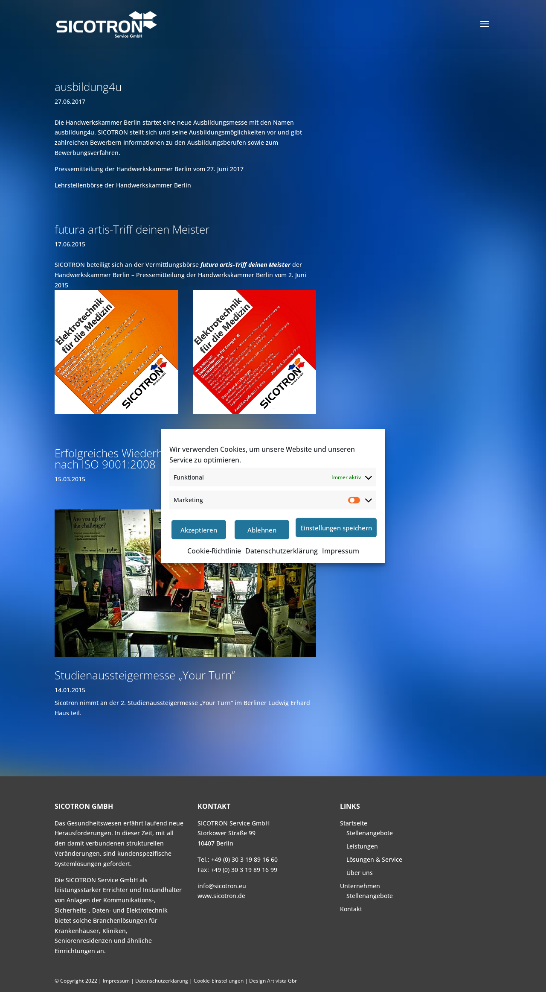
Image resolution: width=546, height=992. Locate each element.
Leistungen (362, 846)
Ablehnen (261, 530)
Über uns (359, 873)
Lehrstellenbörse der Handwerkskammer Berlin (123, 185)
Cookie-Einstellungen (219, 980)
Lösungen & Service (374, 859)
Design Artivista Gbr (273, 980)
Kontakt (351, 909)
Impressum (340, 551)
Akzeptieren (198, 530)
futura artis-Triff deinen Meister (132, 229)
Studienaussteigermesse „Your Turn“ (145, 675)
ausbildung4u (88, 86)
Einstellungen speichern (336, 528)
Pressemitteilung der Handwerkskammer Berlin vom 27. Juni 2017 (149, 169)
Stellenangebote (369, 833)
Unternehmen (360, 886)
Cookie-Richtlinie (214, 551)
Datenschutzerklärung (281, 551)
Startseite (353, 823)
